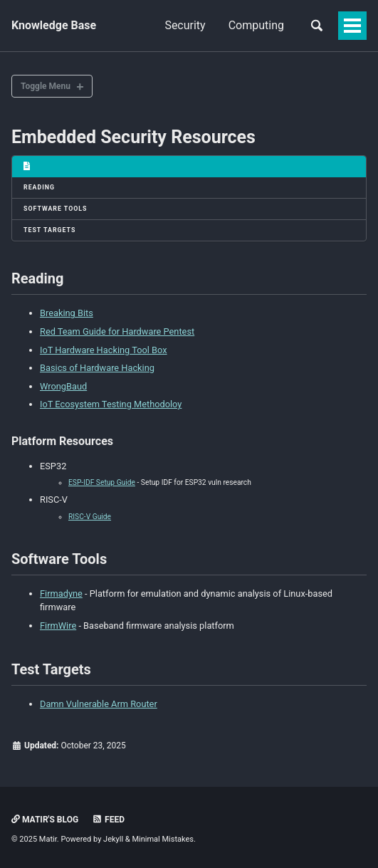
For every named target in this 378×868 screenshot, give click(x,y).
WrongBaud (63, 386)
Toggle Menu (45, 86)
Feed (108, 820)
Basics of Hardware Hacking (97, 367)
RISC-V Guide (89, 516)
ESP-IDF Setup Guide (101, 482)
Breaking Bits (66, 313)
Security (184, 25)
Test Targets (49, 230)
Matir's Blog (44, 820)
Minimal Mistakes (163, 839)
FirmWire (58, 625)
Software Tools (55, 208)
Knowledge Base (53, 25)
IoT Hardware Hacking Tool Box (103, 350)
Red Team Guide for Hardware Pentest (117, 331)
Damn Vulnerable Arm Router (98, 704)
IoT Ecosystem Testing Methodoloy (111, 404)
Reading (39, 187)
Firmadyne (61, 593)
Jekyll (113, 839)
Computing (256, 25)
